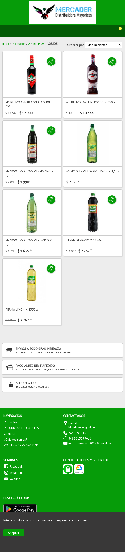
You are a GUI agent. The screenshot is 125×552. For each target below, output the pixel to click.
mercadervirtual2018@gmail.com (90, 443)
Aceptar (13, 532)
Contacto (10, 434)
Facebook (16, 466)
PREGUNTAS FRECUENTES (21, 428)
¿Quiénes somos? (15, 440)
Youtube (15, 479)
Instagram (16, 473)
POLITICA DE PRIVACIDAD (21, 445)
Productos (10, 422)
